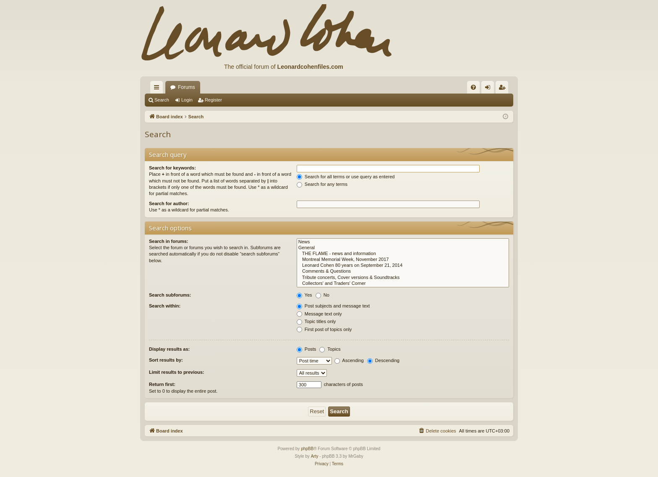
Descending (383, 360)
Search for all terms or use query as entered (346, 176)
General (403, 248)
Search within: (164, 305)
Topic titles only (316, 321)
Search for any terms (322, 184)
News (403, 242)
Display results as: (169, 349)
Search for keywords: (172, 167)
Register (213, 99)
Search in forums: (168, 241)
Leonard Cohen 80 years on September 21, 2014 (403, 265)
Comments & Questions (403, 271)
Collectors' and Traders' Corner (403, 284)
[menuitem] (473, 87)
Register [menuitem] (503, 89)
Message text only (319, 313)
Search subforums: (170, 294)
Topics (329, 349)
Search (161, 99)
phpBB (307, 448)
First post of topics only (324, 329)
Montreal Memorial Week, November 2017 (403, 260)
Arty (315, 456)
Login (187, 99)
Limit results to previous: (176, 372)
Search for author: (169, 203)
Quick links (158, 89)
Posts (306, 349)
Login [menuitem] (489, 89)
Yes (304, 294)
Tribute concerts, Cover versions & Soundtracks (403, 278)
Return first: (162, 384)
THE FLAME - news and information (403, 254)
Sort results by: (166, 359)
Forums (186, 87)
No (322, 294)
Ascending (349, 360)
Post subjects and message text (333, 305)
